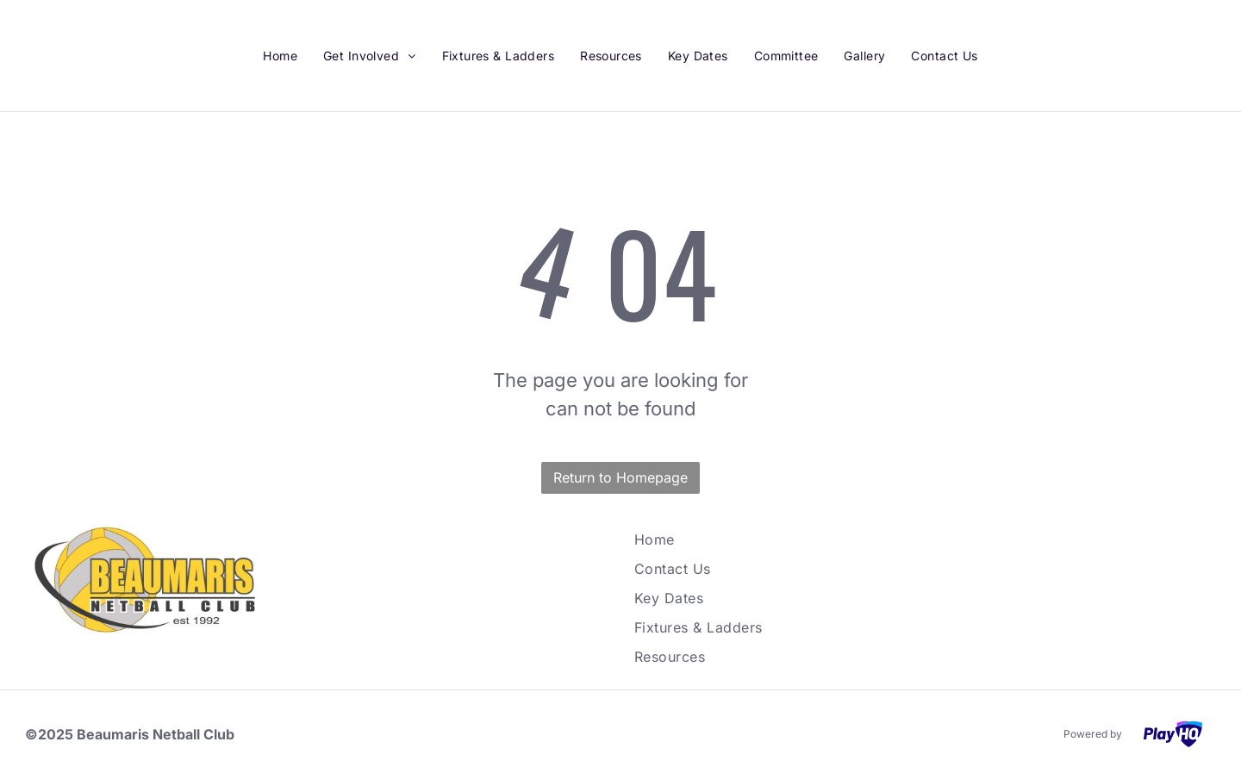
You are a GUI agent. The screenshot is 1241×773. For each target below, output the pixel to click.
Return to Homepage (620, 477)
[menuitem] (280, 55)
